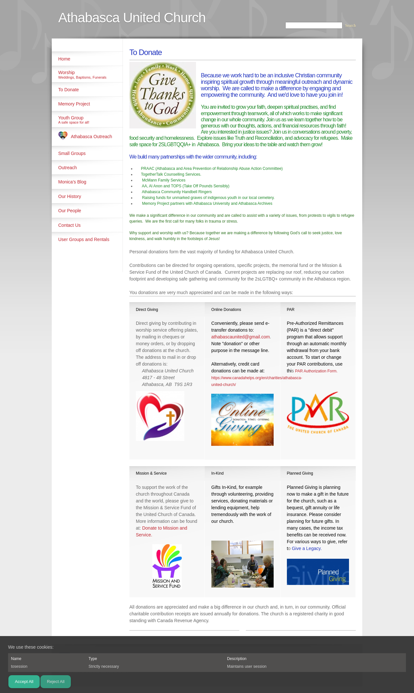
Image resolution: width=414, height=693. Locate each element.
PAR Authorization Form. (316, 371)
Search (350, 25)
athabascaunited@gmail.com (240, 336)
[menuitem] (87, 58)
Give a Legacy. (306, 548)
